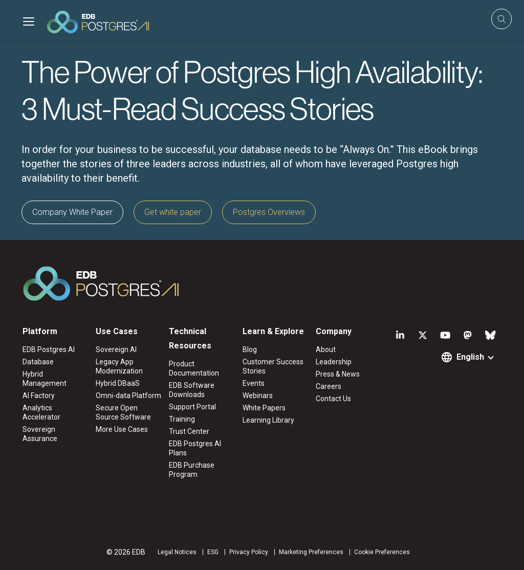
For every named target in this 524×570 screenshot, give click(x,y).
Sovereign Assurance (40, 434)
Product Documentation (194, 368)
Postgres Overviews (269, 212)
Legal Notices (177, 552)
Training (182, 419)
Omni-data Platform (128, 395)
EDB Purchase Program (191, 469)
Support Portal (192, 407)
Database (38, 362)
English (470, 357)
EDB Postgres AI (49, 349)
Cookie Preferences (382, 552)
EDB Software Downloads (191, 390)
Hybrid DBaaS (118, 383)
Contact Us (333, 398)
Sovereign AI (116, 349)
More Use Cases (122, 429)
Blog (250, 349)
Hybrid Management (45, 378)
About (326, 349)
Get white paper (172, 212)
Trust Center (189, 431)
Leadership (334, 362)
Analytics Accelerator (41, 412)
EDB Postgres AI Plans (195, 448)
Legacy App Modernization (119, 366)
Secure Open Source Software (123, 412)
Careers (328, 386)
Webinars (258, 395)
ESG (213, 552)
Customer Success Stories (273, 366)
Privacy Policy (248, 552)
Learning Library (268, 420)
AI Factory (39, 395)
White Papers (264, 408)
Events (254, 383)
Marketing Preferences (311, 552)
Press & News (338, 374)
